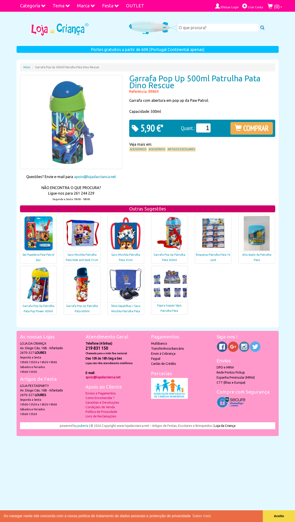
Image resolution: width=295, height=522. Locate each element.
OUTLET (135, 5)
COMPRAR (252, 128)
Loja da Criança (224, 426)
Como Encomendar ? (100, 398)
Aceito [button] (279, 516)
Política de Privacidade (101, 412)
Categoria (33, 5)
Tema (61, 5)
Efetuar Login (227, 6)
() (275, 6)
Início (26, 67)
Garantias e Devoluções (102, 402)
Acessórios (138, 149)
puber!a (82, 426)
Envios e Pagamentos (101, 393)
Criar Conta (252, 6)
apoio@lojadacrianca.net (95, 177)
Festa (110, 5)
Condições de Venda (100, 407)
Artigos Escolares (181, 149)
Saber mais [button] (201, 516)
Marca (86, 5)
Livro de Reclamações (101, 416)
